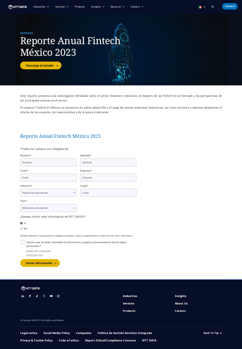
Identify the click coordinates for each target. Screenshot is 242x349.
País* (23, 201)
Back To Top (213, 333)
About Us (181, 303)
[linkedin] (22, 296)
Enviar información (43, 263)
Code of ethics (69, 340)
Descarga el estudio (43, 65)
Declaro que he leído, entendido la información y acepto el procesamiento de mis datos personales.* (76, 244)
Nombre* (25, 155)
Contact (230, 6)
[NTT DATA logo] (14, 7)
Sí (25, 223)
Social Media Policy (57, 333)
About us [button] (116, 6)
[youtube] (51, 296)
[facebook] (30, 296)
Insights (180, 296)
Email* (24, 170)
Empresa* (86, 170)
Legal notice (28, 333)
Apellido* (85, 155)
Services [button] (60, 6)
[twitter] (44, 296)
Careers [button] (135, 6)
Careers (180, 311)
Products (80, 6)
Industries (130, 296)
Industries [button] (39, 6)
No (25, 228)
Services (128, 303)
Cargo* (84, 185)
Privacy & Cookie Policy (36, 340)
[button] (213, 6)
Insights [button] (96, 6)
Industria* (26, 185)
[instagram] (58, 296)
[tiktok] (37, 296)
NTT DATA (149, 340)
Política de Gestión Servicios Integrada (125, 333)
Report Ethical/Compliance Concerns (110, 340)
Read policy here (34, 255)
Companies (83, 333)
